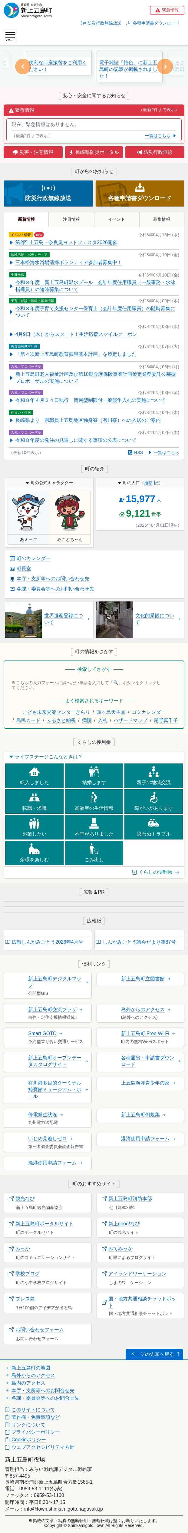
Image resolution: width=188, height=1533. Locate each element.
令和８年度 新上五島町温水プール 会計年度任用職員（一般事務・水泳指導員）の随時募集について (92, 286)
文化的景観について (158, 619)
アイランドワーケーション (134, 1273)
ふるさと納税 (61, 720)
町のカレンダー (30, 558)
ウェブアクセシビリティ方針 (39, 1447)
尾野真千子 (166, 720)
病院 (87, 720)
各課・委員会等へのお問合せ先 (42, 1398)
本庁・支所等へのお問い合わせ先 (49, 578)
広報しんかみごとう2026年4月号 (44, 942)
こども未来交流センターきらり (56, 712)
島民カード (28, 720)
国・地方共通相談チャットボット (139, 1302)
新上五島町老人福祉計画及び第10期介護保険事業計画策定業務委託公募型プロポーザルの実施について (92, 377)
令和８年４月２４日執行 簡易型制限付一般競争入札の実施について (87, 400)
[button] (167, 10)
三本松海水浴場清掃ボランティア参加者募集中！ (65, 262)
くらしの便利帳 (155, 872)
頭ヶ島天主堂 (111, 712)
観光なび (22, 1198)
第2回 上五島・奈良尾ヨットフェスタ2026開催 (63, 242)
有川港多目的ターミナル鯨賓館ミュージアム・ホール (58, 1089)
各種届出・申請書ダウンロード (151, 1061)
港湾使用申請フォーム (148, 1138)
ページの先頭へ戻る (155, 1354)
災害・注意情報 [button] (33, 152)
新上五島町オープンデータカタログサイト (58, 1061)
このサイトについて (30, 1409)
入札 (102, 720)
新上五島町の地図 (27, 1367)
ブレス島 (22, 1298)
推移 (151, 482)
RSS (135, 452)
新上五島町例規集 (144, 1114)
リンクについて (25, 1424)
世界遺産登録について (67, 619)
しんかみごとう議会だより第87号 (136, 942)
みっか (19, 1248)
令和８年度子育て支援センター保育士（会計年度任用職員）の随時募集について (92, 312)
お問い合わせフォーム (36, 1329)
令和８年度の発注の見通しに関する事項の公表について (73, 440)
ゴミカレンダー (149, 712)
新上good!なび (121, 1223)
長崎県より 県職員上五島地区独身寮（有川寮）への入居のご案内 (85, 420)
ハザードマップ (130, 720)
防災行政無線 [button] (154, 152)
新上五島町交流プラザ (55, 1009)
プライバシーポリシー (32, 1432)
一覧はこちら (160, 135)
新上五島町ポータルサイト (41, 1223)
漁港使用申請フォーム (55, 1162)
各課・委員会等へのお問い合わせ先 (52, 588)
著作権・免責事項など (32, 1417)
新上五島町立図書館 (146, 978)
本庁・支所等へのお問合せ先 (39, 1390)
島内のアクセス (25, 1383)
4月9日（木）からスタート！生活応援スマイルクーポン (73, 334)
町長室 (20, 568)
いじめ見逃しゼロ (51, 1138)
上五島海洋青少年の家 (148, 1082)
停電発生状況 (46, 1114)
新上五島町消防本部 (127, 1198)
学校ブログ (24, 1273)
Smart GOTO (45, 1033)
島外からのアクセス (146, 1009)
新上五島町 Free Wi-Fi (148, 1033)
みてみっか (117, 1248)
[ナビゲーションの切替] (10, 36)
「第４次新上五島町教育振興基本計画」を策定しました (73, 354)
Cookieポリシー (25, 1439)
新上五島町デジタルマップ (58, 982)
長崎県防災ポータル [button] (94, 152)
